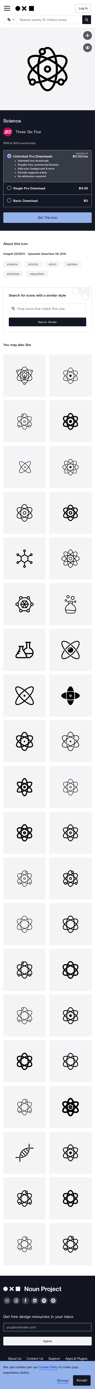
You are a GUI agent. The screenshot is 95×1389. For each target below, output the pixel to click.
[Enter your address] (47, 1327)
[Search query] (47, 308)
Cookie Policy (48, 1367)
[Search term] (49, 19)
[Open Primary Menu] (7, 8)
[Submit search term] (86, 19)
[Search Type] (10, 19)
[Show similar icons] (87, 47)
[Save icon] (87, 35)
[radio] (47, 166)
